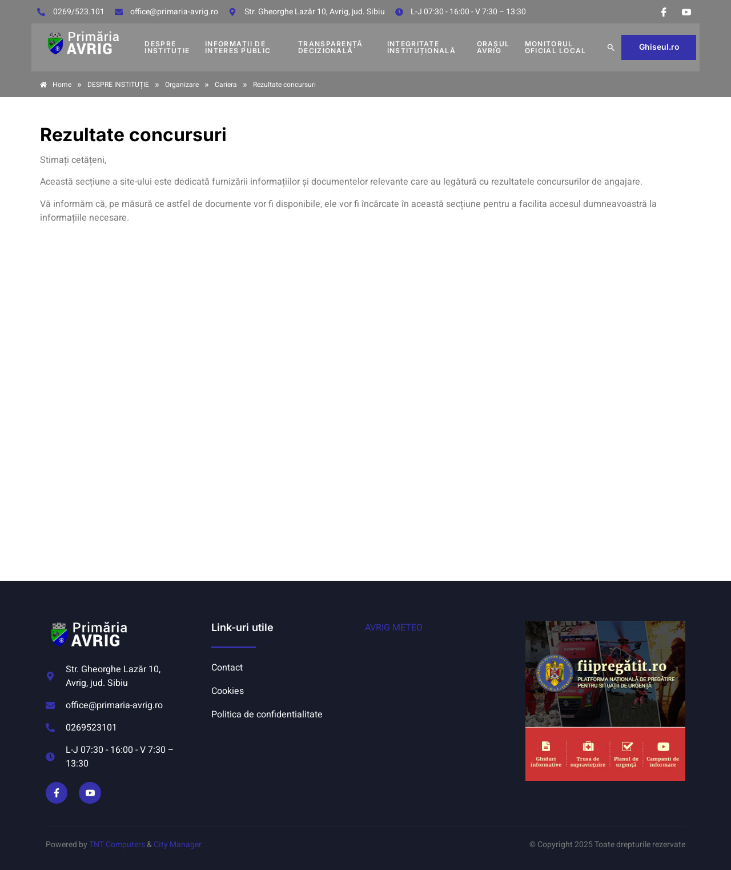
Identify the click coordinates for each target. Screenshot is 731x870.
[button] (611, 47)
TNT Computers (117, 845)
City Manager (178, 845)
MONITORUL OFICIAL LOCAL (556, 47)
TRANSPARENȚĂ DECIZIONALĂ (330, 47)
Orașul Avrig (493, 47)
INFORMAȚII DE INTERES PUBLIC (238, 47)
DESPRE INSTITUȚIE (167, 47)
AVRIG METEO (394, 627)
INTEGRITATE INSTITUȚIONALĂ (421, 47)
